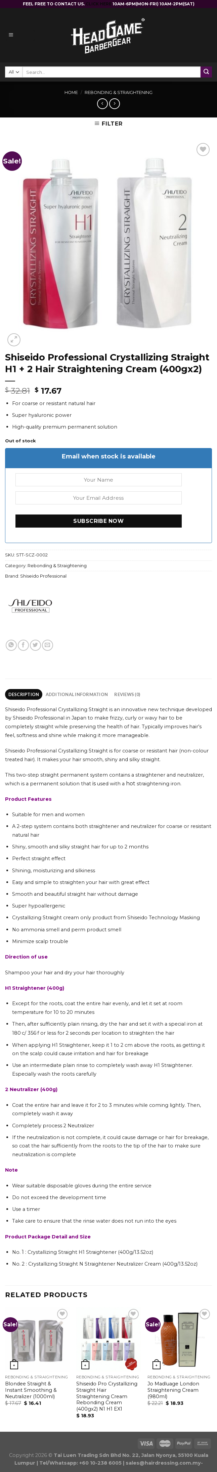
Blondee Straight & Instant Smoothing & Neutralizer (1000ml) (31, 1390)
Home (71, 92)
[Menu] (20, 35)
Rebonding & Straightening (119, 92)
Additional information (77, 694)
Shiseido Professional (43, 576)
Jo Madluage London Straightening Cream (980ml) (173, 1390)
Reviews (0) (127, 694)
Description (23, 694)
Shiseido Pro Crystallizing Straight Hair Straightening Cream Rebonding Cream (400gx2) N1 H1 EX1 (106, 1396)
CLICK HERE (99, 3)
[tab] (23, 694)
